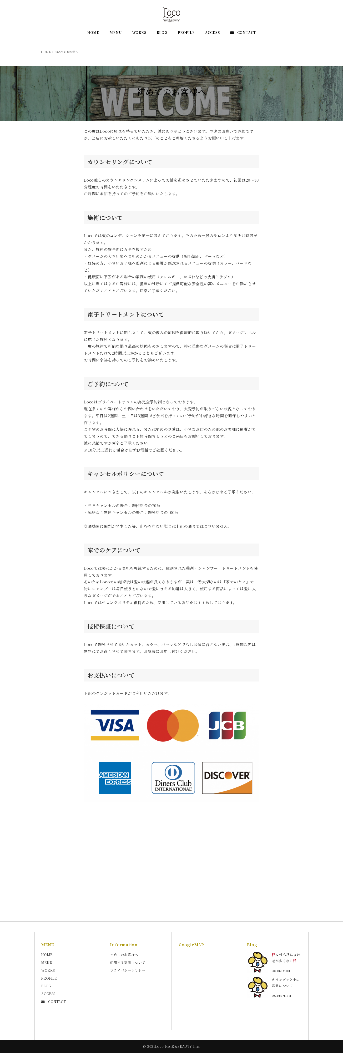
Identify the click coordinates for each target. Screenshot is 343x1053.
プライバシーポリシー (127, 970)
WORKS (48, 970)
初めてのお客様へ (124, 954)
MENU (46, 962)
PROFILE (49, 978)
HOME (46, 954)
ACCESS (48, 993)
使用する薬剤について (127, 962)
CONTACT (53, 1001)
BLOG (46, 985)
